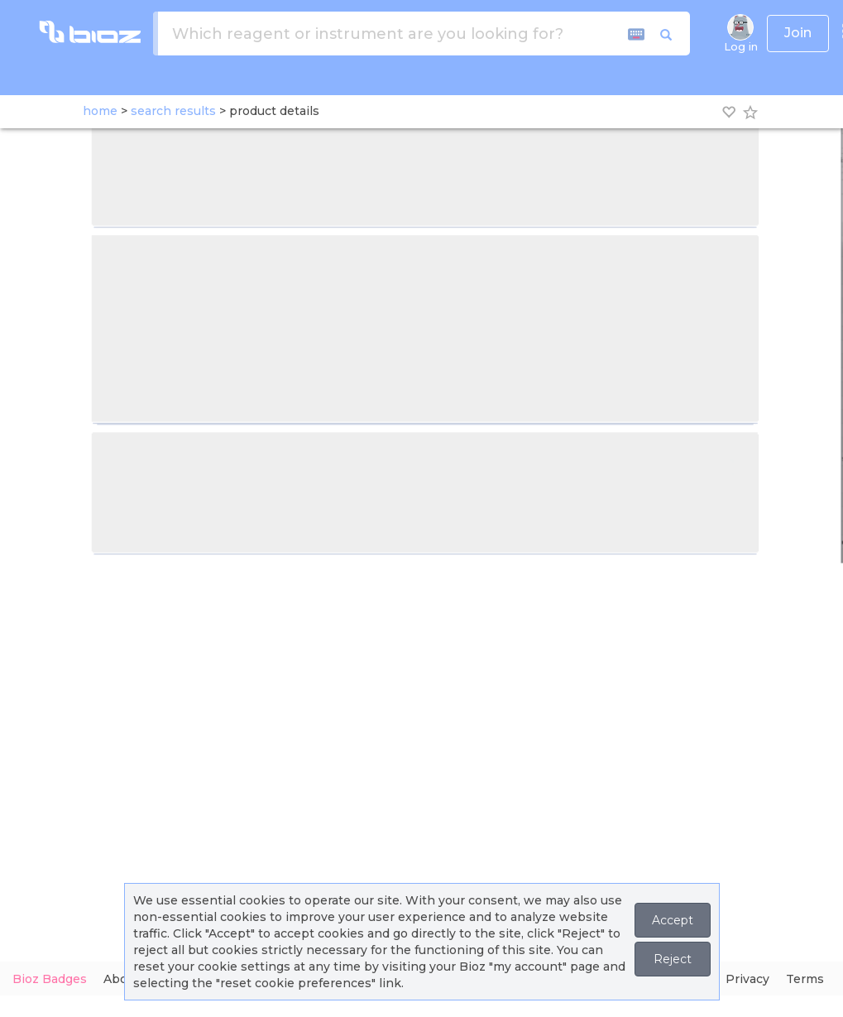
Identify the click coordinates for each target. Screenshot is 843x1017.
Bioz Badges (49, 978)
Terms (805, 978)
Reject (673, 959)
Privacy (747, 978)
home (100, 110)
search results (173, 110)
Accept (672, 920)
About (121, 978)
